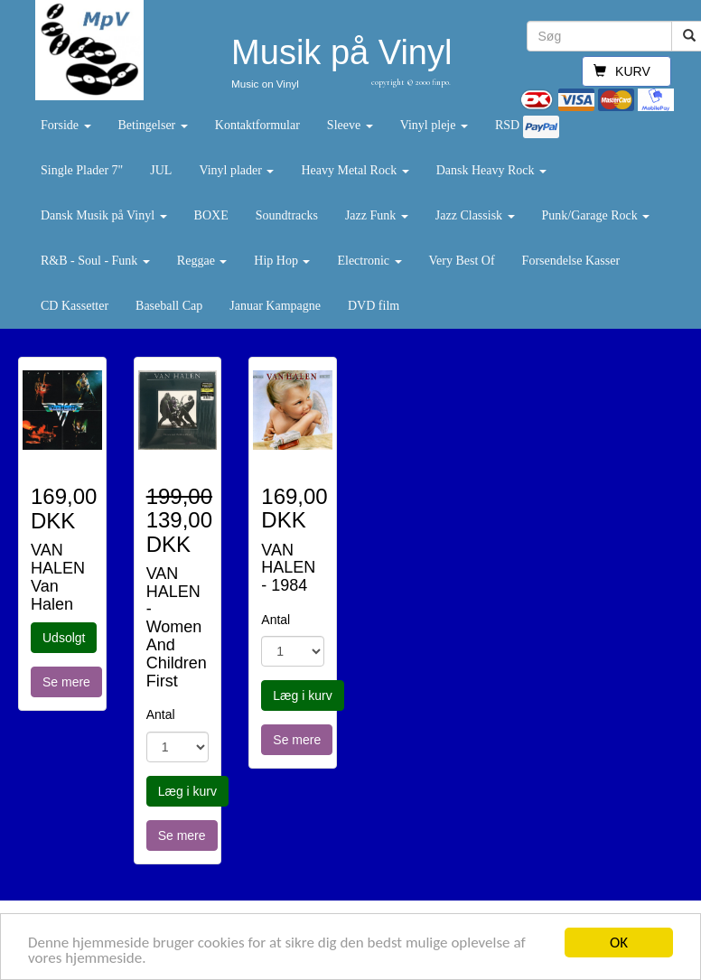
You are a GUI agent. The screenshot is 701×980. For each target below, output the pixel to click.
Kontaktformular (257, 125)
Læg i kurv (187, 791)
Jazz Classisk (475, 215)
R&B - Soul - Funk (95, 260)
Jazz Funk (376, 215)
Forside (66, 125)
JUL (161, 170)
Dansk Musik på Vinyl (104, 215)
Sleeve (350, 125)
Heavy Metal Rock (354, 170)
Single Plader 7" (82, 170)
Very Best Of (462, 260)
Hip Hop (282, 260)
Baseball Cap (169, 306)
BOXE (211, 215)
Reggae (202, 260)
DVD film (373, 306)
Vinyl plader (236, 170)
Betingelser (153, 125)
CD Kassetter (74, 306)
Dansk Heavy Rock (491, 170)
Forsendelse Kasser (571, 260)
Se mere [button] (66, 682)
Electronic (369, 260)
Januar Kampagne (275, 306)
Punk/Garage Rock (596, 215)
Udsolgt (63, 637)
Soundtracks (287, 215)
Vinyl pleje (434, 125)
